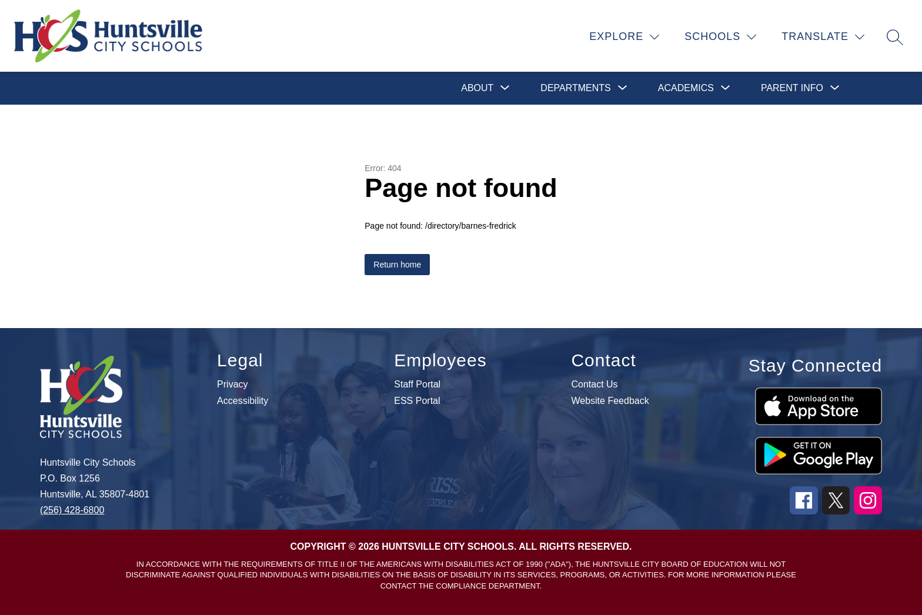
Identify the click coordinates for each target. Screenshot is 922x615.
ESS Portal (417, 401)
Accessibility (242, 401)
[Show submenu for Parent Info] (792, 88)
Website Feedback (610, 401)
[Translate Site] (823, 37)
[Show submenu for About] (477, 88)
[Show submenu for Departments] (575, 88)
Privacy (232, 384)
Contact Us (594, 384)
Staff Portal (417, 384)
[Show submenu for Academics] (686, 88)
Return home (397, 264)
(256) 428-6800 (72, 510)
